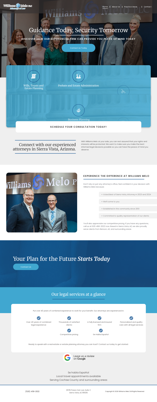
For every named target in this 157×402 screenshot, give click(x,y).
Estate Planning (33, 88)
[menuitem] (105, 7)
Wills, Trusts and (34, 85)
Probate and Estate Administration (78, 90)
